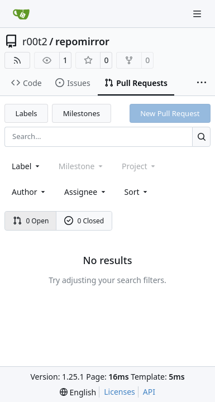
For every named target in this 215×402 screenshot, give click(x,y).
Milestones (81, 113)
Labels (26, 113)
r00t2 (34, 41)
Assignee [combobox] (85, 191)
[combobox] (26, 166)
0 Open (31, 221)
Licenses (119, 391)
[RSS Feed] (17, 60)
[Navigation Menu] (198, 13)
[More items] (202, 83)
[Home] (21, 14)
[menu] (137, 191)
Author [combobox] (29, 191)
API (149, 391)
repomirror (82, 41)
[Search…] (201, 136)
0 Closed (84, 221)
